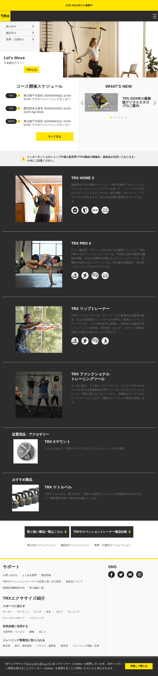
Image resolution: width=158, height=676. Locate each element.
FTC (11, 108)
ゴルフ (59, 611)
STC (11, 95)
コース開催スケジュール (39, 86)
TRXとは (31, 69)
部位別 (6, 645)
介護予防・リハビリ (14, 631)
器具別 (64, 645)
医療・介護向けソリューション (112, 545)
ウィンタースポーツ (14, 618)
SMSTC (11, 121)
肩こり (42, 631)
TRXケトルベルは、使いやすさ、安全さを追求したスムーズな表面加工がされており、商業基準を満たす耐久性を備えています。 (92, 495)
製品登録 (46, 575)
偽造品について (74, 581)
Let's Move (14, 58)
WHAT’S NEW (118, 86)
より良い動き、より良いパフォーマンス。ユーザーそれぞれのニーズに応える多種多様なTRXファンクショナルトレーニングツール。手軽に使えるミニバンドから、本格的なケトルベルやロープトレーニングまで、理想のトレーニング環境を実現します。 (107, 394)
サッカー (8, 611)
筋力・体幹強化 (23, 645)
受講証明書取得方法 (14, 587)
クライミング (36, 618)
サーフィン (23, 611)
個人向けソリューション (41, 545)
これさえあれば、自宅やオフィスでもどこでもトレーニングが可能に (85, 448)
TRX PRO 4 (81, 243)
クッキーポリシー (39, 663)
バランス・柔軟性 (46, 645)
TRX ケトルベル (58, 487)
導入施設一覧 (36, 587)
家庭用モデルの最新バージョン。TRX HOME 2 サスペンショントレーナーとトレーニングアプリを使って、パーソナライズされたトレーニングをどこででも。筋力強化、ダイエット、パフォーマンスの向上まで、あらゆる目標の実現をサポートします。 (108, 193)
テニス (37, 611)
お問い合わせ (10, 575)
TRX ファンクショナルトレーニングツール (90, 376)
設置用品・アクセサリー (30, 434)
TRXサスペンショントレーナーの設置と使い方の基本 (32, 581)
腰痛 (31, 631)
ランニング (73, 611)
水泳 (48, 611)
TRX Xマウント (57, 442)
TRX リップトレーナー (90, 309)
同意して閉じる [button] (138, 666)
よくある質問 (29, 575)
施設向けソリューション (75, 545)
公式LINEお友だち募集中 (79, 5)
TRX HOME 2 (82, 178)
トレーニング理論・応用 (85, 645)
